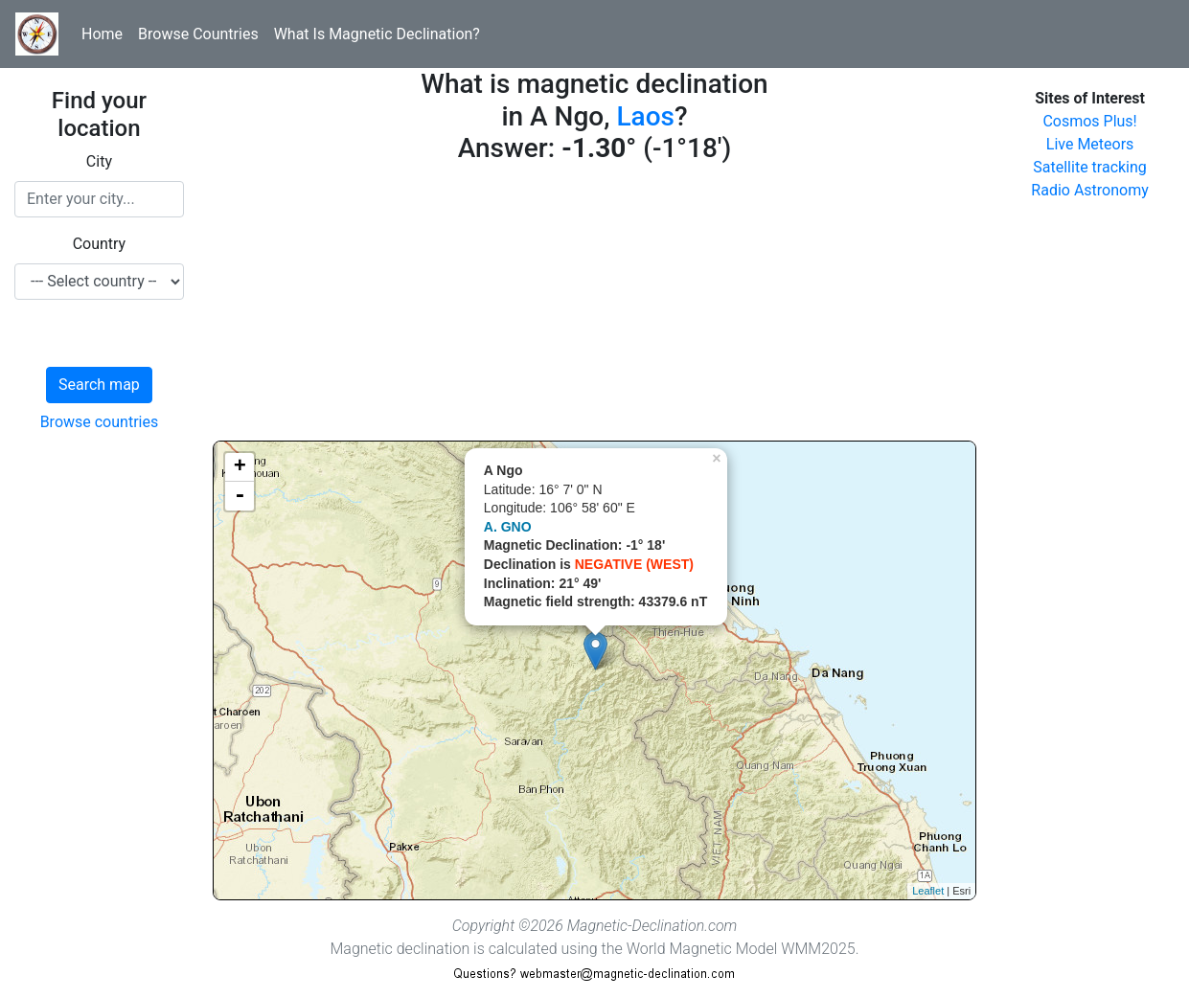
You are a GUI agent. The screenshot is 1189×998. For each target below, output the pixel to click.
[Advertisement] (594, 306)
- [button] (239, 496)
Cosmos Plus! (1089, 121)
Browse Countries (198, 34)
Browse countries (99, 422)
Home (102, 34)
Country (99, 244)
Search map (99, 384)
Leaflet (928, 890)
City (99, 161)
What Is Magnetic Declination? (377, 34)
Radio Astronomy (1089, 190)
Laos (645, 116)
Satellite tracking (1090, 167)
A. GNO (508, 526)
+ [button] (240, 467)
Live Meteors (1090, 144)
